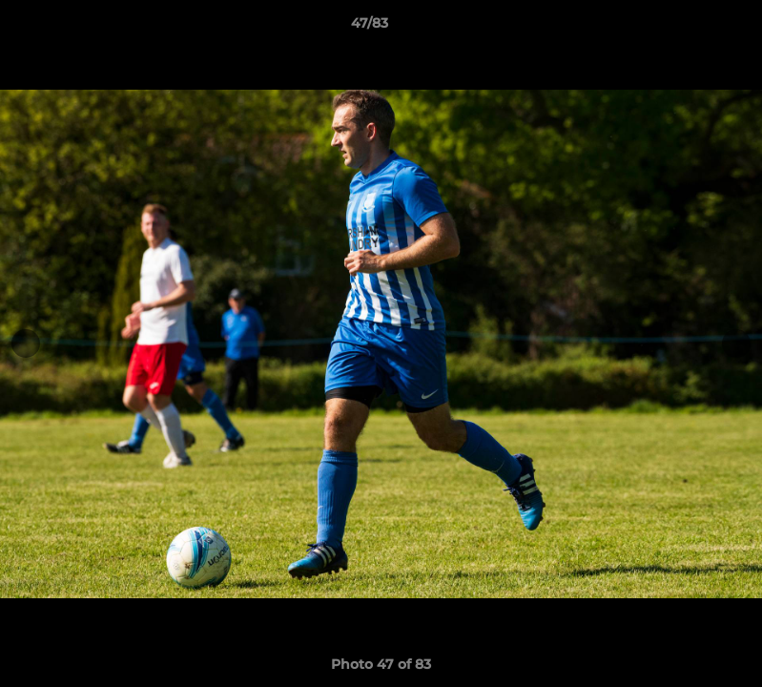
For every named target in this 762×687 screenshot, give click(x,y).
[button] (681, 27)
